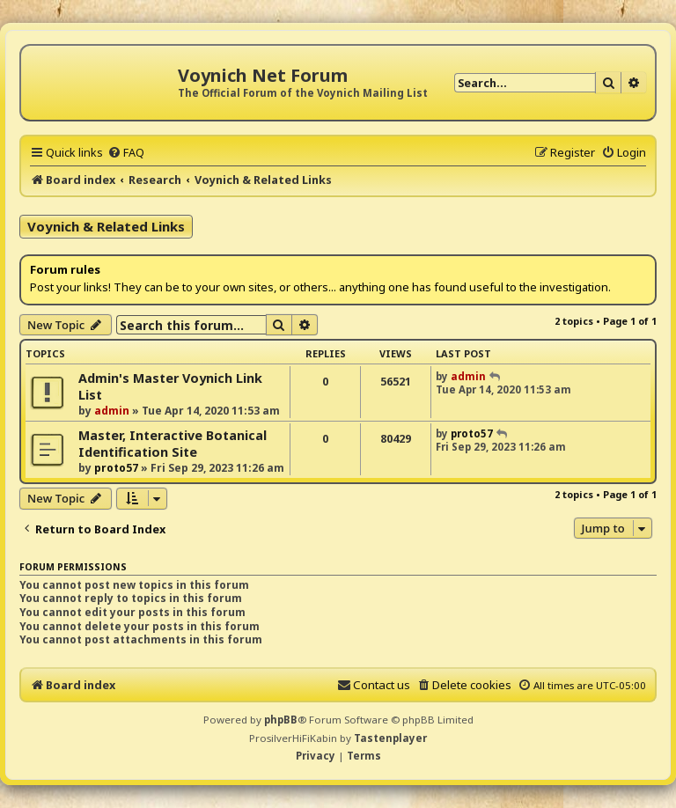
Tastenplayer (390, 738)
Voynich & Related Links (106, 226)
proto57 (116, 467)
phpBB (281, 719)
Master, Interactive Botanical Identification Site (172, 443)
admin (111, 410)
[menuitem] (125, 152)
